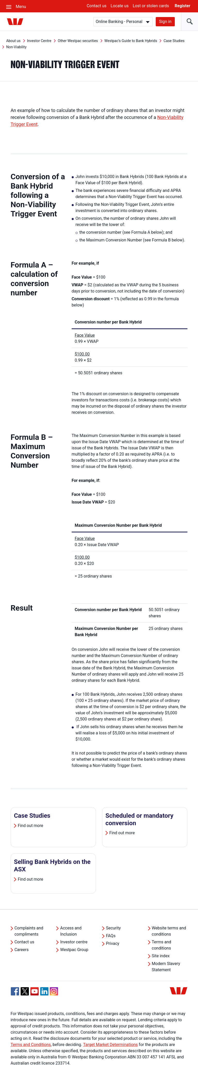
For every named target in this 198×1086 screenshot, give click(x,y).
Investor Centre (39, 41)
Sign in (165, 21)
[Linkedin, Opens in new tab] (44, 991)
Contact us (96, 5)
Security (113, 928)
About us (13, 41)
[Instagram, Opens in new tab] (54, 994)
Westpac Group (74, 949)
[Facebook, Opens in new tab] (15, 991)
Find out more (30, 825)
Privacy (112, 943)
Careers (21, 949)
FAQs (111, 935)
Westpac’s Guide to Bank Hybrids (130, 41)
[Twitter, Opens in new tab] (24, 991)
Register (182, 5)
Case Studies (173, 41)
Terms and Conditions (31, 1044)
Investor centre (73, 941)
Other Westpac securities (78, 41)
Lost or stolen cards (151, 5)
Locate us (120, 5)
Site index (161, 955)
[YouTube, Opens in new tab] (34, 991)
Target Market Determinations (110, 1044)
